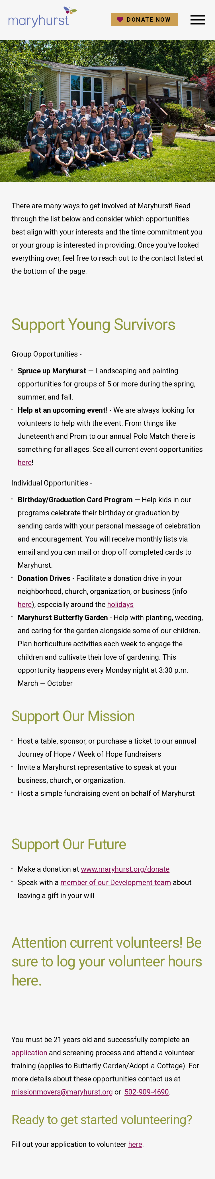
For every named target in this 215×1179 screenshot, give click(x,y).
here (25, 462)
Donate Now (149, 19)
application (29, 1052)
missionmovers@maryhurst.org (62, 1092)
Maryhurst (43, 17)
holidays (120, 604)
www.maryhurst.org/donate (125, 869)
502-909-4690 (146, 1092)
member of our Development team (115, 882)
